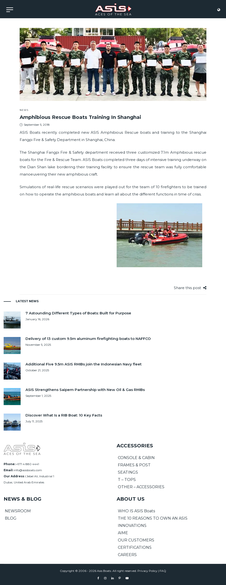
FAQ (163, 571)
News (24, 110)
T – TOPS (127, 479)
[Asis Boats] (22, 449)
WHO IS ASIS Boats (136, 511)
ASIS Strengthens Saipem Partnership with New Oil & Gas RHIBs (85, 389)
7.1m (165, 152)
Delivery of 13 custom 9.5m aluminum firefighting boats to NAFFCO (88, 338)
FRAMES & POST (134, 465)
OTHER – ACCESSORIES (141, 487)
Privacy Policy (147, 571)
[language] (219, 11)
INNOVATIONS (132, 525)
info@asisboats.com (28, 470)
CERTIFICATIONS (135, 547)
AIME (123, 533)
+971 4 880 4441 (27, 464)
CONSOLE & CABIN (136, 457)
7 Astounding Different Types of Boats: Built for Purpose (78, 313)
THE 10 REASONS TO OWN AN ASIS (152, 518)
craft (93, 174)
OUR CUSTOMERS (136, 540)
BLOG (10, 518)
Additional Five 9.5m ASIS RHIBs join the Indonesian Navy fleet (83, 364)
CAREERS (127, 554)
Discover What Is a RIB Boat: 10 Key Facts (63, 415)
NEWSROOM (18, 511)
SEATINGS (128, 472)
